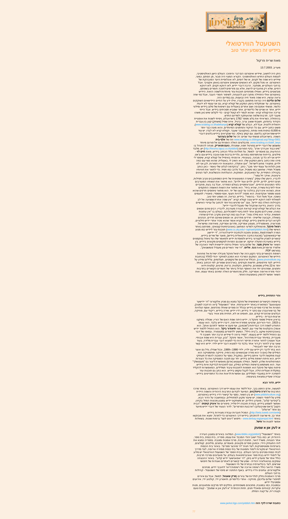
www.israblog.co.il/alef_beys (265, 142)
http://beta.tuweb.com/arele (265, 412)
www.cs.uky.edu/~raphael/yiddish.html (247, 229)
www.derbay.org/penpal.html (258, 418)
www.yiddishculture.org (267, 394)
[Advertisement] (257, 285)
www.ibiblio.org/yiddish (248, 434)
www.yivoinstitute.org (269, 259)
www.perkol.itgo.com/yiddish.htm (238, 503)
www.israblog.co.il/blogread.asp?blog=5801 (257, 139)
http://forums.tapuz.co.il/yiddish (221, 148)
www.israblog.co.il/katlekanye (211, 124)
